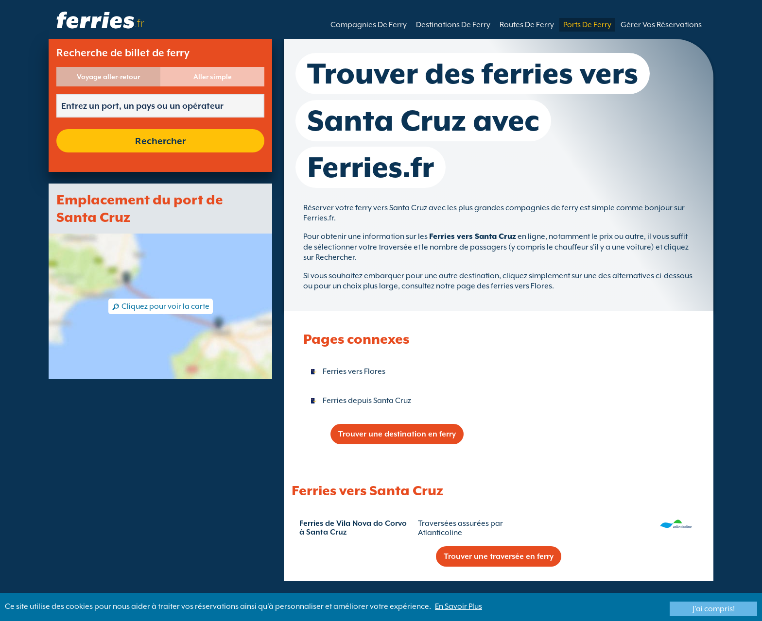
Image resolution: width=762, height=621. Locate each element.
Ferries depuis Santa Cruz (367, 400)
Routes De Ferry (527, 24)
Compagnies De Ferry (368, 24)
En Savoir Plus (458, 606)
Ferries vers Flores (354, 371)
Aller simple (212, 77)
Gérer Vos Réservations (661, 24)
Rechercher (160, 140)
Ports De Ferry (587, 24)
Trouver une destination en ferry (397, 434)
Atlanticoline (440, 532)
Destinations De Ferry (453, 24)
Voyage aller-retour (108, 77)
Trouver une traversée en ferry (499, 556)
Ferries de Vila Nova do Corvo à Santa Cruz (353, 528)
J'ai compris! (714, 608)
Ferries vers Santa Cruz (472, 236)
